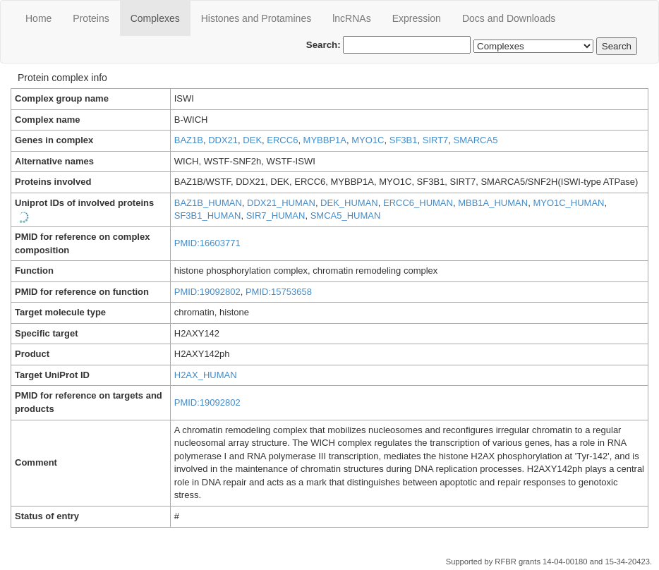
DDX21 (223, 140)
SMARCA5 (476, 140)
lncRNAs (351, 18)
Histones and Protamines (256, 18)
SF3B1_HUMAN (207, 215)
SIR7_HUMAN (276, 215)
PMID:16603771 (207, 243)
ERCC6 (282, 140)
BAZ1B (188, 140)
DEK (252, 140)
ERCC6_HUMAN (418, 203)
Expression (416, 18)
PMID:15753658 (279, 291)
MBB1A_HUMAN (493, 203)
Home (38, 18)
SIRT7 (436, 140)
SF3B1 (403, 140)
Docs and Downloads (508, 18)
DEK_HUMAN (349, 203)
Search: (388, 45)
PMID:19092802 (207, 291)
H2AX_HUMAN (205, 375)
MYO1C (367, 140)
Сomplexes (155, 18)
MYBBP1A (324, 140)
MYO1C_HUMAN (568, 203)
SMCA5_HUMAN (345, 215)
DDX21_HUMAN (281, 203)
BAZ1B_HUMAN (208, 203)
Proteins (91, 18)
